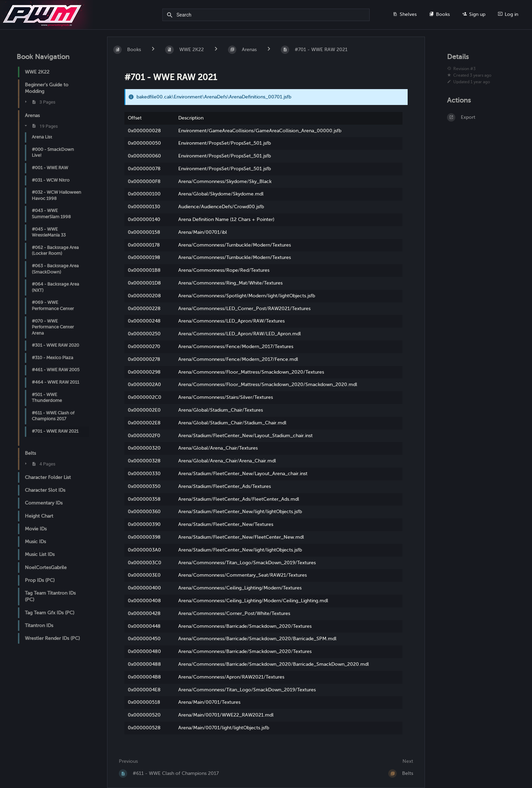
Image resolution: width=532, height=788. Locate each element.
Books (439, 14)
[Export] (481, 117)
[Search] (170, 15)
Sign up (473, 14)
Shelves (405, 14)
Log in (508, 14)
